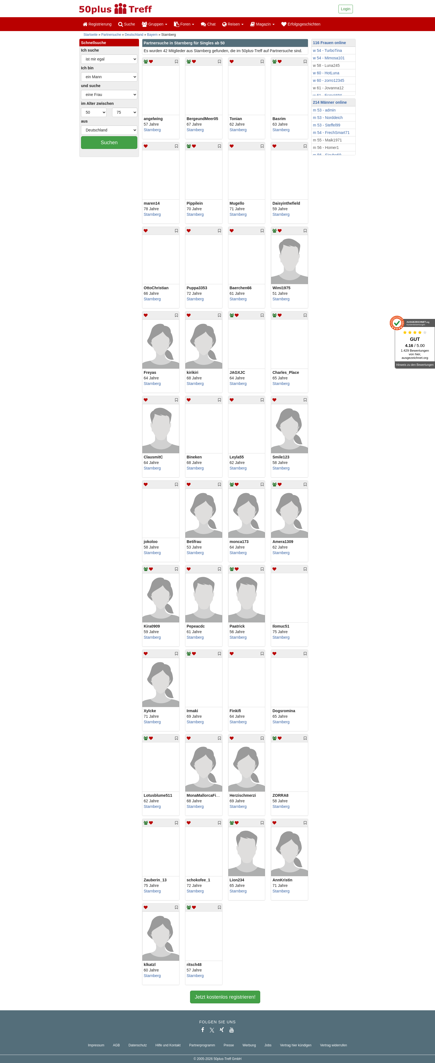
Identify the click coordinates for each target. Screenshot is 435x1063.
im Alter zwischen (97, 103)
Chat (208, 24)
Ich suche (90, 50)
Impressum (96, 1045)
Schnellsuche (93, 42)
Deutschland (134, 35)
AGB (116, 1045)
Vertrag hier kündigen (296, 1045)
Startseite (91, 35)
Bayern (152, 35)
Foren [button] (184, 24)
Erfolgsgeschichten (300, 24)
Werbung (249, 1045)
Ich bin (87, 68)
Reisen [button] (233, 24)
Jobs (267, 1045)
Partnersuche (111, 35)
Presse (229, 1045)
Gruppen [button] (154, 24)
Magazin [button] (262, 24)
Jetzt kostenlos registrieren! (225, 997)
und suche (90, 85)
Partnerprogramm (202, 1045)
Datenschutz (137, 1045)
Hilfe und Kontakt (168, 1045)
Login (345, 9)
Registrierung (97, 24)
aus (84, 121)
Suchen (109, 142)
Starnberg (152, 130)
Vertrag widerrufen (333, 1045)
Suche (126, 24)
